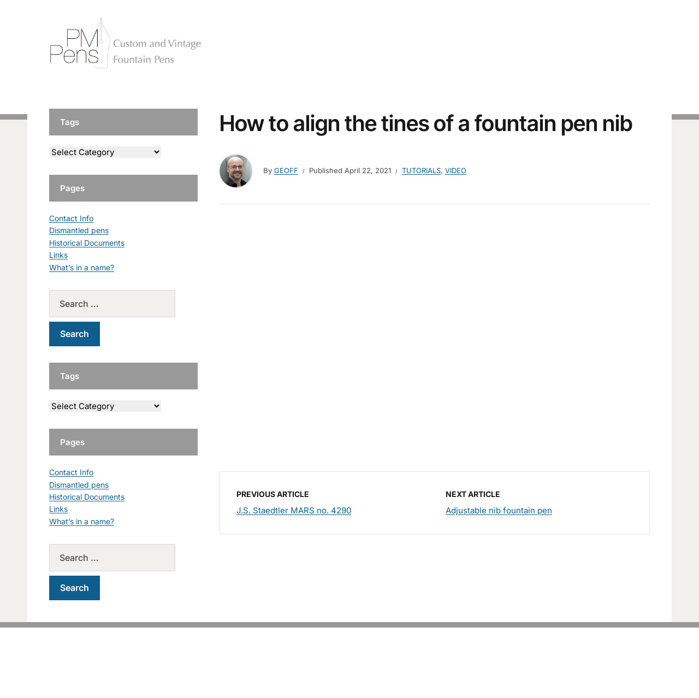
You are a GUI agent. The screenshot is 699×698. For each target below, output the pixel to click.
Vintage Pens (571, 43)
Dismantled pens (79, 230)
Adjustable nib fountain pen (499, 510)
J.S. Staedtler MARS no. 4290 (293, 510)
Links (58, 254)
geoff (286, 170)
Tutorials (627, 43)
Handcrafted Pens (497, 43)
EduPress (372, 672)
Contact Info (71, 218)
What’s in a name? (81, 267)
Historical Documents (87, 242)
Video (455, 170)
